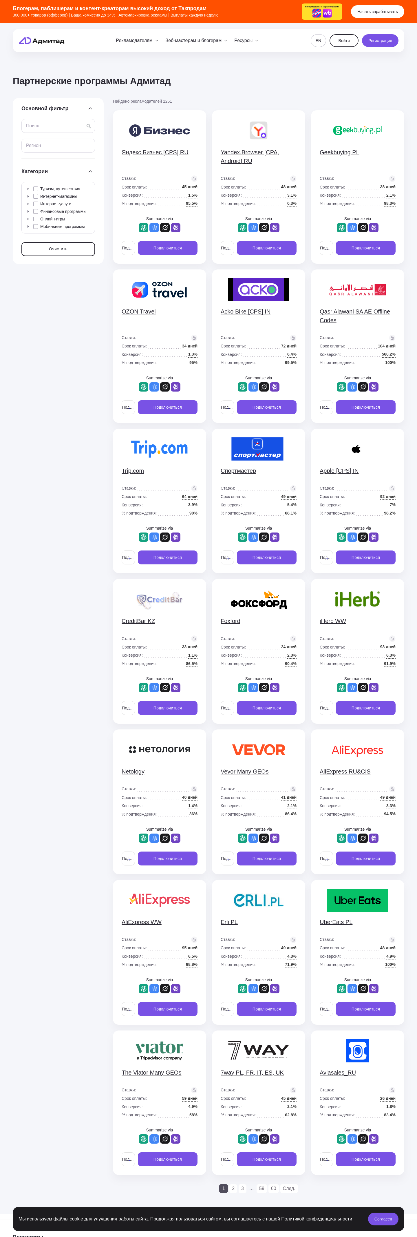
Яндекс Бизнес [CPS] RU (155, 152)
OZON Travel (139, 311)
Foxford (230, 621)
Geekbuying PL (339, 152)
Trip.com (133, 471)
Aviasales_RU (338, 1072)
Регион (33, 145)
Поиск (32, 125)
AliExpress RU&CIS (345, 771)
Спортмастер (238, 471)
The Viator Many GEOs (151, 1072)
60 (273, 1188)
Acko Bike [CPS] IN (245, 311)
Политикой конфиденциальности (316, 1218)
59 (261, 1188)
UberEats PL (336, 922)
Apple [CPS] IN (339, 471)
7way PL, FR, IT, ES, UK (252, 1072)
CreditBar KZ (138, 621)
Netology (133, 771)
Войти (344, 40)
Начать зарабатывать (377, 11)
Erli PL (229, 922)
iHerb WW (333, 621)
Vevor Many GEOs (245, 771)
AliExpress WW (142, 922)
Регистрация (380, 40)
